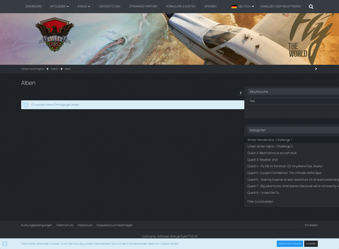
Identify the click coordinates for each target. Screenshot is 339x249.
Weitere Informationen (290, 243)
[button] (242, 6)
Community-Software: (169, 236)
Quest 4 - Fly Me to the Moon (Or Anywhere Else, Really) (277, 160)
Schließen (311, 243)
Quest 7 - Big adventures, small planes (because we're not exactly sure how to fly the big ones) (281, 192)
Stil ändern (311, 225)
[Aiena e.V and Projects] (169, 34)
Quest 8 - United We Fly (262, 200)
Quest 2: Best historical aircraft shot (270, 146)
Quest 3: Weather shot (261, 152)
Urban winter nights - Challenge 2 (268, 139)
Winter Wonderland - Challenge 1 (267, 133)
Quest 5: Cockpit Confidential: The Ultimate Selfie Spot (278, 171)
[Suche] (311, 6)
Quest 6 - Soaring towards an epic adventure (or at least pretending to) (279, 181)
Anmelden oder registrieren (280, 6)
